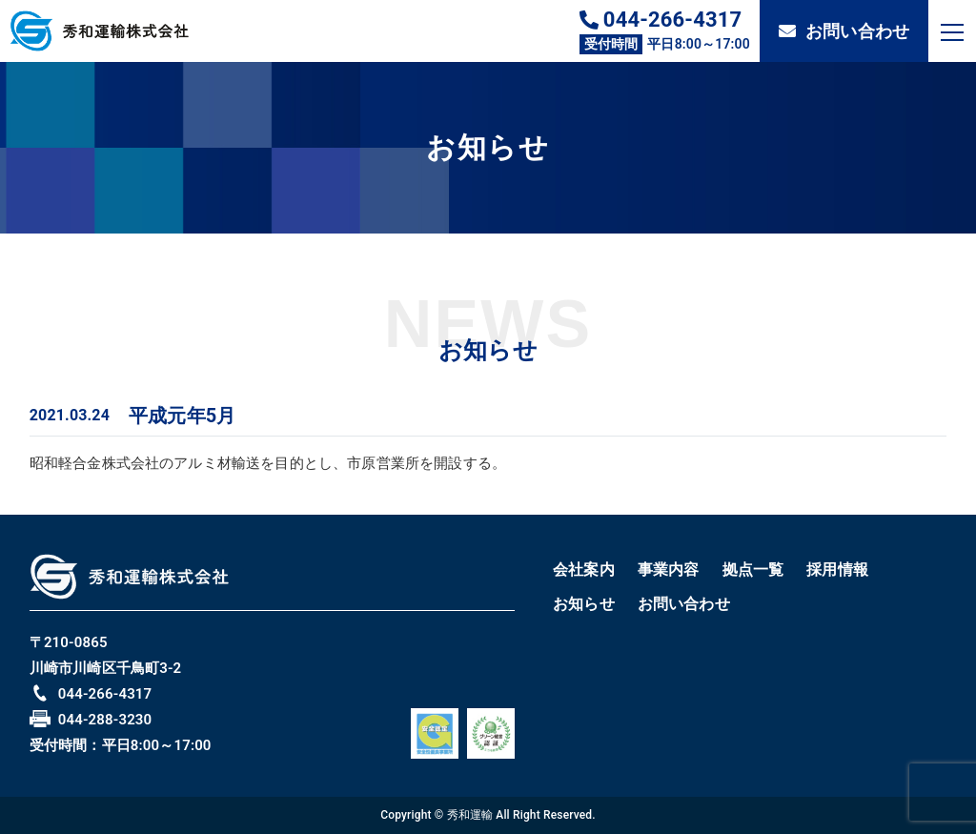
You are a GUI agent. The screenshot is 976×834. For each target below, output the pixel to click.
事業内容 (669, 569)
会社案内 (584, 569)
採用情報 (837, 569)
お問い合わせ (844, 31)
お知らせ (584, 604)
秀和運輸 (470, 815)
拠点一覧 (753, 569)
